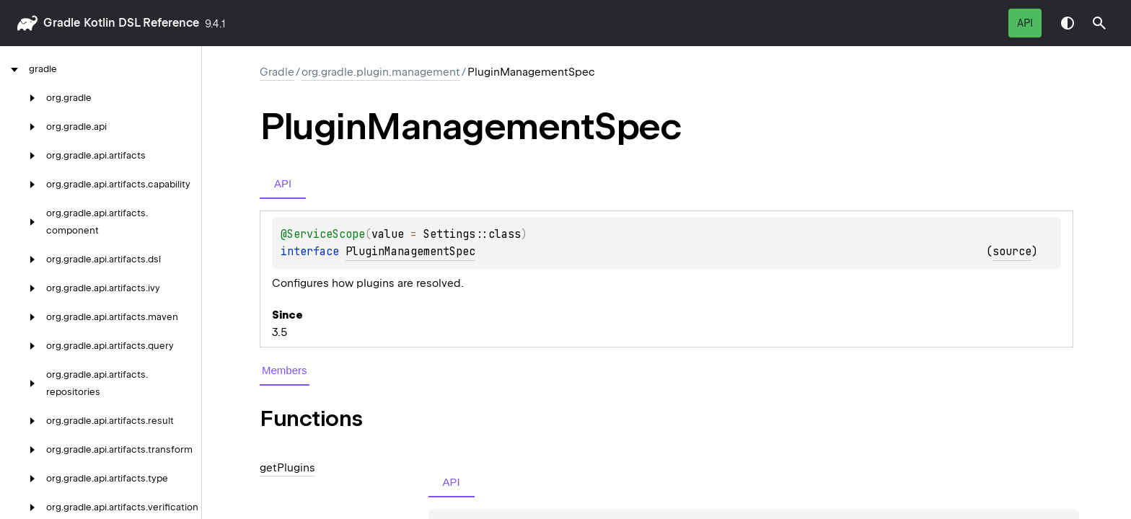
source (1012, 251)
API (1025, 23)
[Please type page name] (1099, 23)
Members (284, 370)
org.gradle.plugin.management (381, 72)
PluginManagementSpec (410, 251)
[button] (1099, 23)
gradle (61, 23)
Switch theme (1067, 23)
